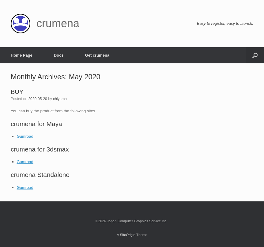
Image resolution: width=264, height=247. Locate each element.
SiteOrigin (127, 235)
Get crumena (97, 55)
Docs (59, 55)
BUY (17, 91)
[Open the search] (255, 55)
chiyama (60, 99)
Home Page (21, 55)
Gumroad (25, 136)
